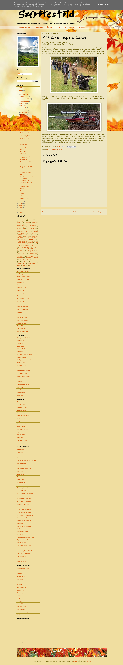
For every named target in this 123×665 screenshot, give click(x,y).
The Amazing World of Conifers (25, 551)
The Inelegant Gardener (23, 556)
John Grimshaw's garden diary (25, 515)
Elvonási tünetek (24, 186)
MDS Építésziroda (24, 27)
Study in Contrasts (22, 548)
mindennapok (30, 244)
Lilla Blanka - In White (22, 429)
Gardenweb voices (22, 496)
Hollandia (34, 230)
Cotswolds (19, 224)
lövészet (54, 149)
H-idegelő (22, 193)
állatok (31, 219)
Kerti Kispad (20, 523)
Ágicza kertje (38, 27)
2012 (20, 90)
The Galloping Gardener (23, 553)
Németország (25, 247)
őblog (37, 250)
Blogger (88, 661)
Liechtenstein (33, 237)
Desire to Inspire (21, 410)
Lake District (34, 236)
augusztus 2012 (24, 101)
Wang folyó (20, 395)
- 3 (65, 27)
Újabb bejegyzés (48, 212)
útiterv (25, 262)
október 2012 (23, 96)
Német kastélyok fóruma (23, 370)
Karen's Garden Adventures (24, 520)
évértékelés (33, 225)
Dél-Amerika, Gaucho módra (24, 349)
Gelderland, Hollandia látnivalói (25, 354)
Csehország (27, 224)
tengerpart (28, 257)
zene (30, 265)
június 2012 (23, 105)
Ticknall (22, 149)
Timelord (19, 598)
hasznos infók (32, 228)
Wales (18, 265)
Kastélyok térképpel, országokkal (25, 360)
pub (36, 252)
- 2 (59, 27)
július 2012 (23, 103)
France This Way (21, 287)
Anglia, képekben (21, 274)
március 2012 (24, 112)
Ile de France (20, 301)
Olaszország (30, 250)
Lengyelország (21, 237)
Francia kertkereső (22, 290)
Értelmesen (20, 615)
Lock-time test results (25, 172)
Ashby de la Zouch (25, 151)
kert (22, 233)
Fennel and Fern (21, 479)
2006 (20, 212)
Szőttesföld (45, 14)
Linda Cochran (21, 534)
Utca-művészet (21, 604)
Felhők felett (20, 351)
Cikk (21, 195)
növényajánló (30, 248)
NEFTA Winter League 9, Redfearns (26, 177)
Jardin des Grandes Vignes (24, 512)
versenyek (60, 149)
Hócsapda (22, 188)
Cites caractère (21, 282)
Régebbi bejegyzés (99, 212)
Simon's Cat (20, 590)
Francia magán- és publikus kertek (26, 293)
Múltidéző (19, 584)
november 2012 (24, 94)
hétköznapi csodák (22, 230)
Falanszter (20, 571)
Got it (107, 4)
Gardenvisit (20, 295)
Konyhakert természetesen (24, 526)
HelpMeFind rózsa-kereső (23, 507)
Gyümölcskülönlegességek (24, 498)
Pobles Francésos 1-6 (23, 323)
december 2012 (24, 92)
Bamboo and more (22, 457)
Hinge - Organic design (23, 415)
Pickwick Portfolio (21, 587)
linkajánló (20, 239)
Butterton (22, 119)
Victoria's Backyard (22, 561)
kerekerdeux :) (21, 576)
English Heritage (21, 225)
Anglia (49, 149)
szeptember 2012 (25, 99)
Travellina (19, 381)
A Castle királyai (24, 144)
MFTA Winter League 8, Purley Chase (26, 156)
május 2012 (23, 108)
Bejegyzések (22, 74)
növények (20, 250)
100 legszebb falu (22, 219)
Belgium (27, 222)
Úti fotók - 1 (50, 27)
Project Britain (21, 326)
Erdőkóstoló (20, 471)
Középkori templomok (22, 306)
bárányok (19, 222)
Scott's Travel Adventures (23, 376)
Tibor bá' (19, 595)
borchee (75, 661)
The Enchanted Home (23, 440)
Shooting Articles (33, 253)
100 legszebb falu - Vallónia (24, 338)
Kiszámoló (20, 579)
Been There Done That (23, 279)
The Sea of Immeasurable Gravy (25, 559)
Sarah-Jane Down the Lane (24, 545)
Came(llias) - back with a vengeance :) (26, 130)
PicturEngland (21, 315)
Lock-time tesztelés (25, 170)
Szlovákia (34, 254)
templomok (20, 257)
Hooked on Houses (22, 418)
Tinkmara (19, 601)
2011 (20, 201)
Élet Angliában (21, 609)
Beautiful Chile (21, 340)
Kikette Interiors (21, 426)
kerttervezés (33, 233)
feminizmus (19, 227)
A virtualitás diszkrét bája (26, 139)
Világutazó (20, 387)
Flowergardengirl (21, 482)
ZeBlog (72, 27)
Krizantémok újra (24, 164)
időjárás (28, 231)
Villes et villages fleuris (23, 331)
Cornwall (34, 222)
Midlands (30, 242)
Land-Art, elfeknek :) (22, 531)
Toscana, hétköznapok (23, 379)
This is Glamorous (22, 443)
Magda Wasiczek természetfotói (25, 537)
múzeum (27, 245)
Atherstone (23, 153)
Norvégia (19, 248)
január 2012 (23, 198)
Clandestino (20, 343)
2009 (20, 205)
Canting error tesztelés (26, 162)
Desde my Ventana (22, 407)
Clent (21, 123)
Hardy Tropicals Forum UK (24, 501)
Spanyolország (20, 254)
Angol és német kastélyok (23, 276)
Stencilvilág (20, 437)
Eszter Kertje (20, 474)
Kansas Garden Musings (23, 518)
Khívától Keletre (21, 362)
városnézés (20, 263)
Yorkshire (25, 265)
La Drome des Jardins (23, 529)
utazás (35, 259)
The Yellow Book (21, 328)
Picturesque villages (22, 320)
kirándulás (20, 234)
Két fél (21, 174)
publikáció (19, 253)
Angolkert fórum (21, 455)
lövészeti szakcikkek (22, 241)
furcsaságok (21, 228)
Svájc (28, 254)
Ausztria (33, 221)
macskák (33, 241)
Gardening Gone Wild (22, 488)
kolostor (28, 234)
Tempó (22, 190)
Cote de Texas (21, 404)
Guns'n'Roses (23, 116)
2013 (20, 88)
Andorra (36, 219)
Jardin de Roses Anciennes (24, 509)
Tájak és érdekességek (23, 384)
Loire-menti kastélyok (22, 309)
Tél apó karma (24, 159)
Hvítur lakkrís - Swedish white (24, 424)
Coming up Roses (21, 466)
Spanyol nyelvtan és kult (23, 593)
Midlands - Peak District (26, 121)
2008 (20, 207)
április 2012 (23, 110)
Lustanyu (19, 582)
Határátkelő (20, 573)
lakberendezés (27, 236)
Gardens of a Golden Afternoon (25, 493)
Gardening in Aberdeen (23, 490)
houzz (18, 421)
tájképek (31, 256)
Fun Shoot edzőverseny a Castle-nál (26, 136)
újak (28, 259)
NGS (35, 247)
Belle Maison (20, 402)
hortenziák (20, 231)
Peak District (29, 252)
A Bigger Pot (20, 449)
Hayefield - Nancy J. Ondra (24, 504)
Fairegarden (20, 477)
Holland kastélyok (21, 357)
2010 (20, 203)
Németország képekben (23, 373)
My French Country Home (23, 540)
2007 (20, 210)
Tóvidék (22, 259)
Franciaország (30, 227)
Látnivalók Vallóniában (23, 368)
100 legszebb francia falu (23, 271)
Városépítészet (21, 392)
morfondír (19, 245)
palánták (22, 252)
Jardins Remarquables (23, 304)
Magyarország (21, 242)
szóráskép (20, 256)
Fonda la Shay (21, 413)
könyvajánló (19, 236)
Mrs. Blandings (21, 434)
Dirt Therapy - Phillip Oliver (24, 468)
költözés (34, 234)
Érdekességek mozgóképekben (25, 612)
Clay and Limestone (22, 463)
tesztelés (36, 257)
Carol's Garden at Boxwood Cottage (26, 460)
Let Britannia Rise (21, 365)
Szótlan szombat (24, 133)
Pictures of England (22, 317)
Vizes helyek (20, 390)
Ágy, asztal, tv (20, 432)
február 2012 (23, 114)
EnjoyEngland (20, 284)
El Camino (34, 224)
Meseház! (82, 27)
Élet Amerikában (21, 606)
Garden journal (21, 485)
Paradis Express (21, 542)
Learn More (99, 4)
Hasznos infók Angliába (23, 298)
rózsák (24, 253)
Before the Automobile (23, 568)
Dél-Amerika (20, 346)
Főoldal (73, 212)
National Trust (34, 245)
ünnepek (34, 262)
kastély (36, 231)
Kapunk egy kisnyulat (25, 147)
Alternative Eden (21, 452)
